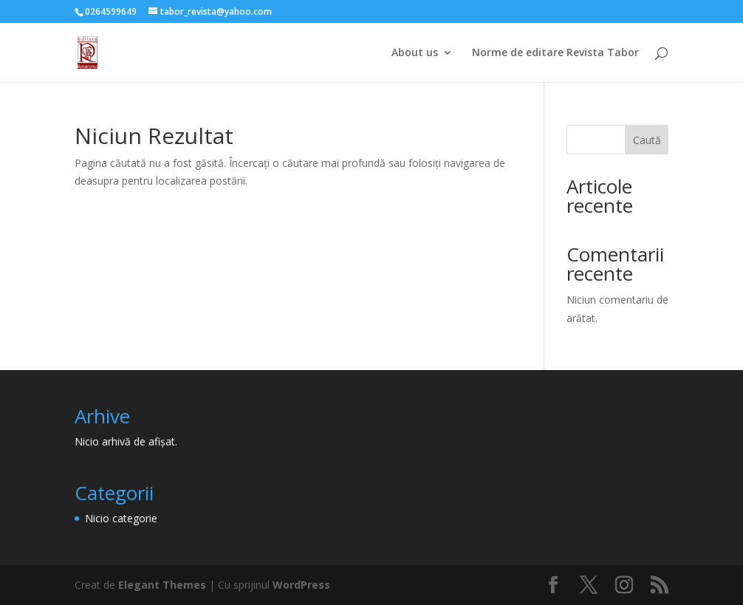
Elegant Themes (162, 585)
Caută (647, 140)
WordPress (301, 585)
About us (414, 53)
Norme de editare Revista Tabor (555, 53)
